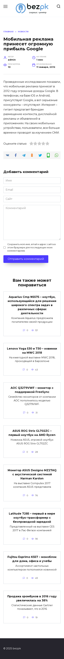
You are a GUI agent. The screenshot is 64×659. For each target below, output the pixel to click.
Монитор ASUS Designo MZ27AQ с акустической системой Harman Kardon (32, 474)
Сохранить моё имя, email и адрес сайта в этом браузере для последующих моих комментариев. (31, 247)
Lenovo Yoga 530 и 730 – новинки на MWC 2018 (32, 350)
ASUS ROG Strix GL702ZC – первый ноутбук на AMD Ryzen (32, 433)
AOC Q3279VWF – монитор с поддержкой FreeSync (32, 390)
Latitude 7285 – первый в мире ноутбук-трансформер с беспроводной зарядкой (32, 517)
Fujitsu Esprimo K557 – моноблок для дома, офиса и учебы (32, 559)
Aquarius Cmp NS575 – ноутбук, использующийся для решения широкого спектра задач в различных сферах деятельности (32, 305)
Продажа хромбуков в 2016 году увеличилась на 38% (32, 598)
